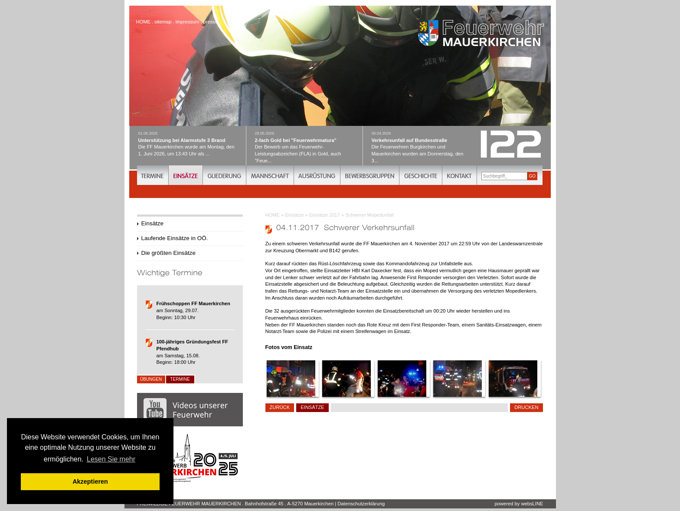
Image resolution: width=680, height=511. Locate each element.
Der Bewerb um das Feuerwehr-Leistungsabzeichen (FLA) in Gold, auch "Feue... (304, 146)
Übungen (151, 379)
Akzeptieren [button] (90, 481)
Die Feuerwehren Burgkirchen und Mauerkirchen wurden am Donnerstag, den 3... (421, 146)
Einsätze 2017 (324, 215)
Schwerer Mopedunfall (369, 215)
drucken (526, 407)
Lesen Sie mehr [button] (111, 459)
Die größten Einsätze (168, 253)
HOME (272, 215)
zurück (280, 407)
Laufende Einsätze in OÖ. (174, 238)
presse (210, 21)
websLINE (532, 503)
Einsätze (294, 215)
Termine (180, 379)
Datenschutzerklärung (361, 503)
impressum (187, 21)
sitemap (162, 21)
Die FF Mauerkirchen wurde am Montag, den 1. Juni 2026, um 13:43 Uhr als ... (187, 143)
